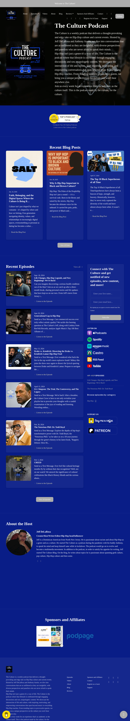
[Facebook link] (107, 13)
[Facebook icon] (109, 678)
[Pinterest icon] (109, 682)
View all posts (65, 245)
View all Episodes (45, 499)
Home (25, 14)
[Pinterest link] (71, 18)
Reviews (69, 14)
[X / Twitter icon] (113, 678)
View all (78, 267)
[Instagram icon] (113, 682)
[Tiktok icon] (118, 678)
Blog (60, 14)
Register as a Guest (91, 18)
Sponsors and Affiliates (85, 14)
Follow (119, 16)
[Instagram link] (76, 18)
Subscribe (105, 317)
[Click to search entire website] (111, 18)
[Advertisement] (80, 582)
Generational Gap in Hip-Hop (47, 316)
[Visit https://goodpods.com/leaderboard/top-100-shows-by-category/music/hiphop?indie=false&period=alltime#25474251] (65, 118)
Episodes (34, 14)
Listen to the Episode (43, 301)
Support (104, 18)
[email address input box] (105, 302)
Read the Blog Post (17, 232)
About (53, 14)
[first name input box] (105, 293)
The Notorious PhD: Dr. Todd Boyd (49, 427)
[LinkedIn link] (80, 18)
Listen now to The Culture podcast (65, 127)
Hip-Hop (91, 375)
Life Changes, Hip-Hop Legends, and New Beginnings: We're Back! (102, 381)
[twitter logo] (37, 561)
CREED (37, 462)
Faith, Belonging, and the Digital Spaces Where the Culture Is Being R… (21, 198)
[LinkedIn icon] (118, 682)
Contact (100, 14)
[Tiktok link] (67, 18)
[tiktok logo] (40, 561)
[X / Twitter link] (111, 13)
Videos (44, 14)
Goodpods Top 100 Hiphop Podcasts (65, 125)
